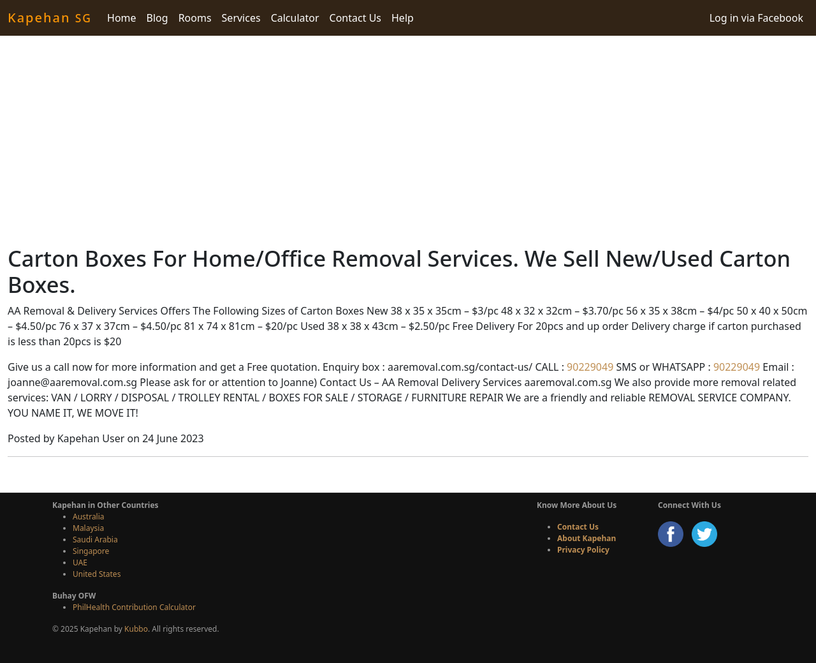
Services (241, 18)
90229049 (588, 367)
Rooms (195, 18)
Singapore (91, 551)
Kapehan (50, 17)
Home (121, 18)
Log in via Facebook (756, 18)
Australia (89, 516)
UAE (80, 562)
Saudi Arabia (95, 539)
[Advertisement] (408, 140)
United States (96, 574)
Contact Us (355, 18)
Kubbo (136, 628)
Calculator (295, 18)
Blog (157, 18)
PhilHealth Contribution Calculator (134, 607)
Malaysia (88, 528)
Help (402, 18)
